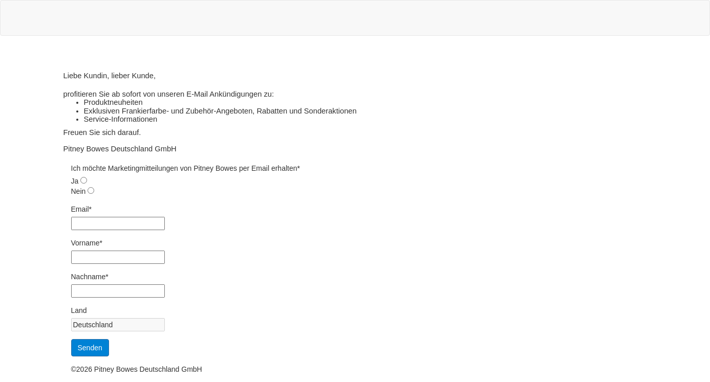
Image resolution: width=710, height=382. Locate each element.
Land (79, 310)
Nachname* (90, 277)
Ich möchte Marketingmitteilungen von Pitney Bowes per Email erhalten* (185, 168)
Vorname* (86, 243)
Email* (81, 209)
